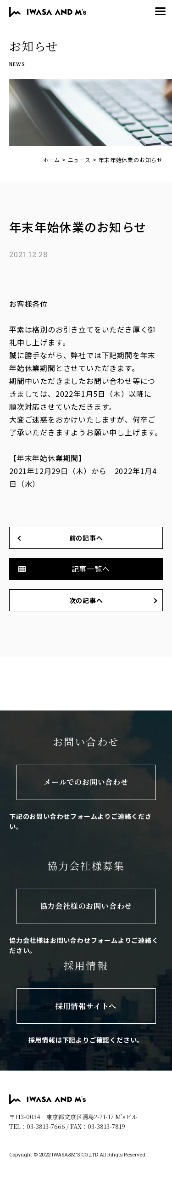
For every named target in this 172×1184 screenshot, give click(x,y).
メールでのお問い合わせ (86, 782)
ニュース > (82, 160)
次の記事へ (86, 600)
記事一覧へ (91, 568)
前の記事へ (86, 537)
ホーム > (54, 160)
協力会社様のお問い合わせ (86, 906)
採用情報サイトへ (86, 1006)
